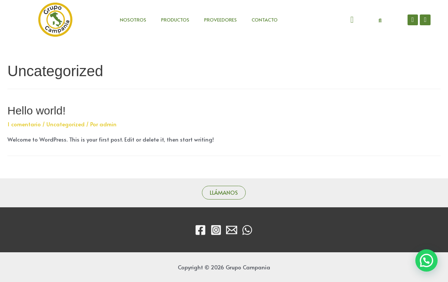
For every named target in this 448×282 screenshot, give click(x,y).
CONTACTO (265, 19)
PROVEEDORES (220, 19)
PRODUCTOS (175, 19)
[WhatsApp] (247, 230)
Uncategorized (65, 124)
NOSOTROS (133, 19)
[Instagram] (216, 230)
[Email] (231, 230)
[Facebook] (200, 230)
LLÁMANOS (224, 192)
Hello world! (36, 110)
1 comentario (24, 124)
